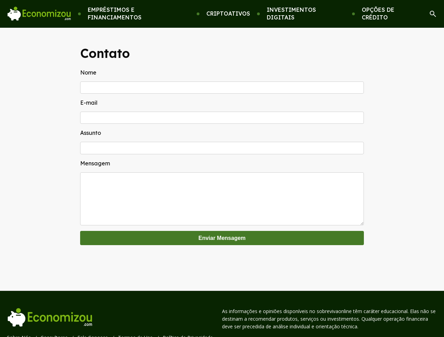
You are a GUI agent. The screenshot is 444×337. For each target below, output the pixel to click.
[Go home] (39, 14)
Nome (88, 72)
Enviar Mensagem (222, 245)
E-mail (88, 102)
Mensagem (95, 163)
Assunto (90, 132)
